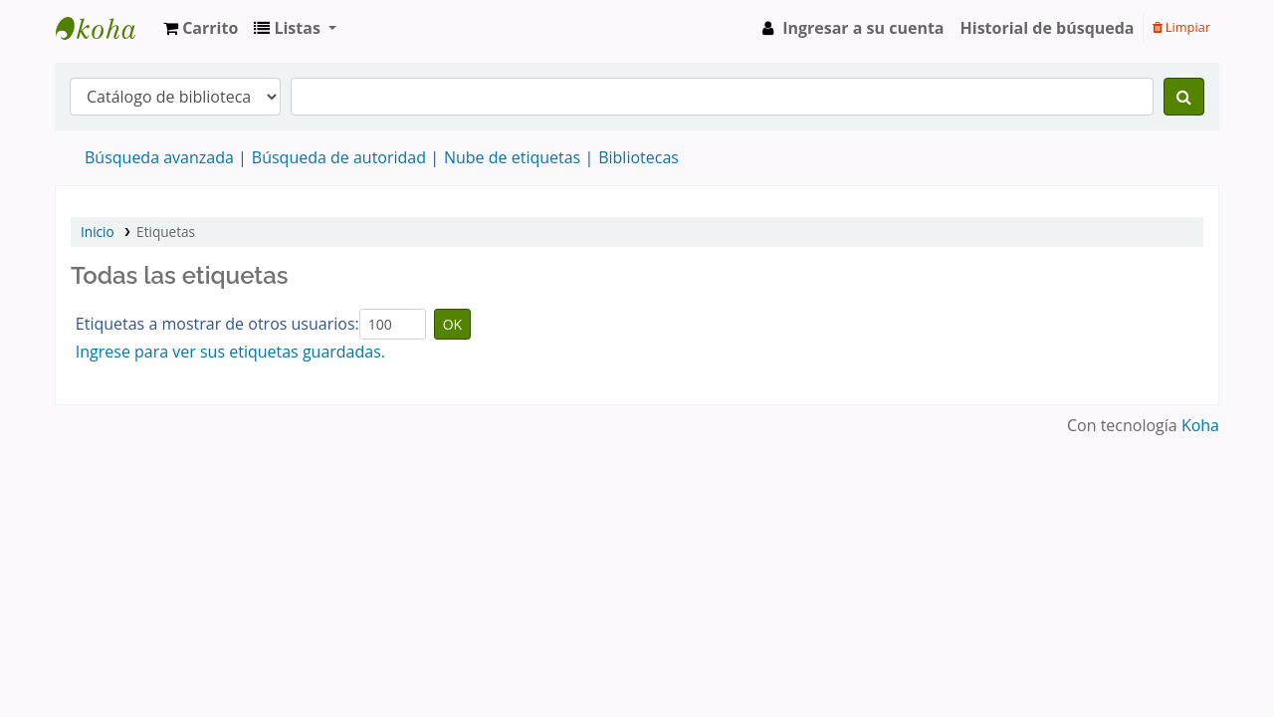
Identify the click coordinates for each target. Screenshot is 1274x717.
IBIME (105, 28)
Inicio (97, 231)
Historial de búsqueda (1047, 28)
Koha (1200, 425)
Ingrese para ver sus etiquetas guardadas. (230, 351)
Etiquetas (165, 231)
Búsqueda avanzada (159, 157)
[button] (200, 28)
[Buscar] (1184, 97)
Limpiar (1181, 27)
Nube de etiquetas (512, 157)
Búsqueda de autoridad (339, 157)
